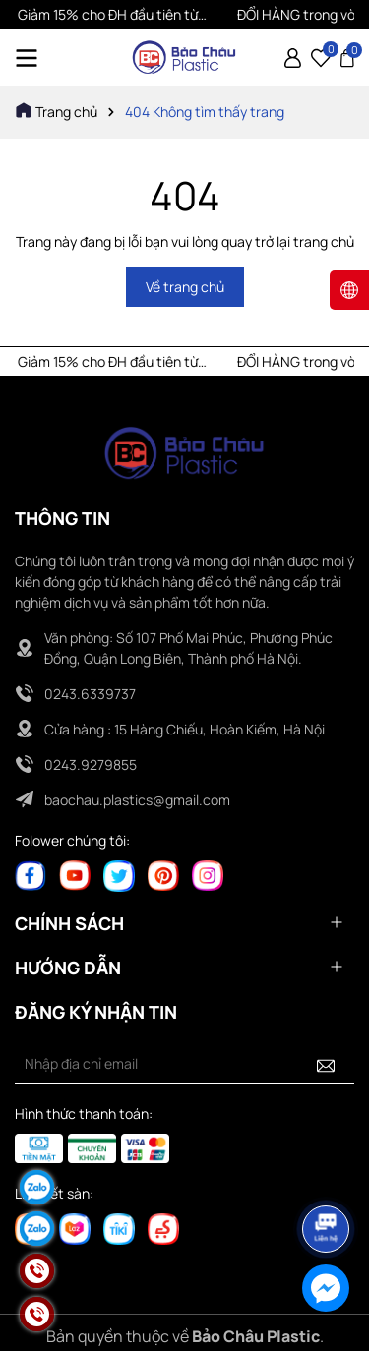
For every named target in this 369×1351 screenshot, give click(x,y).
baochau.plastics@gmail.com (137, 800)
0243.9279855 (90, 764)
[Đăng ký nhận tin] (325, 1064)
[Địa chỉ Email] (184, 1064)
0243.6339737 (90, 693)
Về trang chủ (185, 286)
